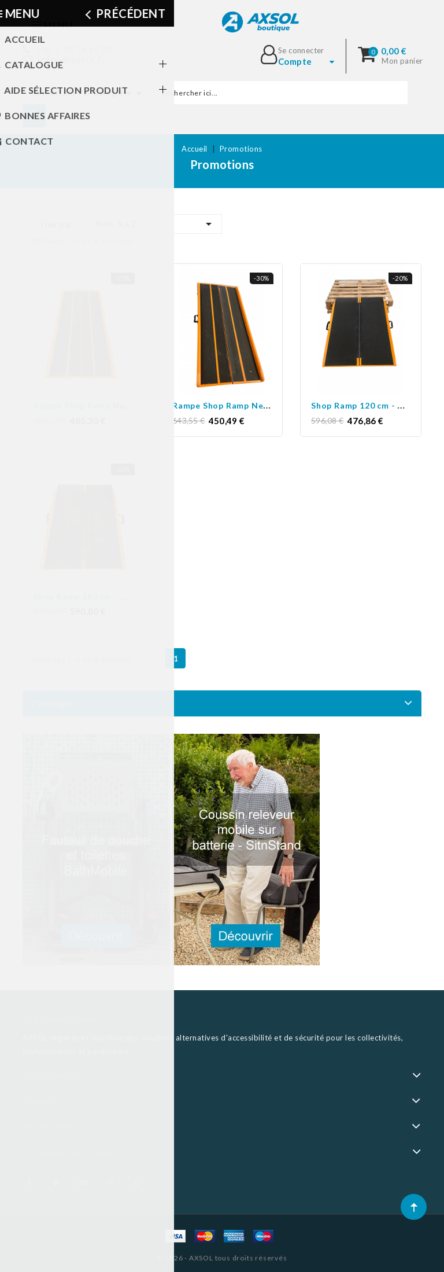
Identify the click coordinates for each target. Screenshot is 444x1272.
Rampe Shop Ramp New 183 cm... (240, 405)
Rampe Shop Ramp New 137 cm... (101, 405)
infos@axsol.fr (72, 59)
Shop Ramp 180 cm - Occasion (97, 596)
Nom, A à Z (156, 224)
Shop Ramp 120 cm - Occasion (374, 405)
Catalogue (53, 703)
